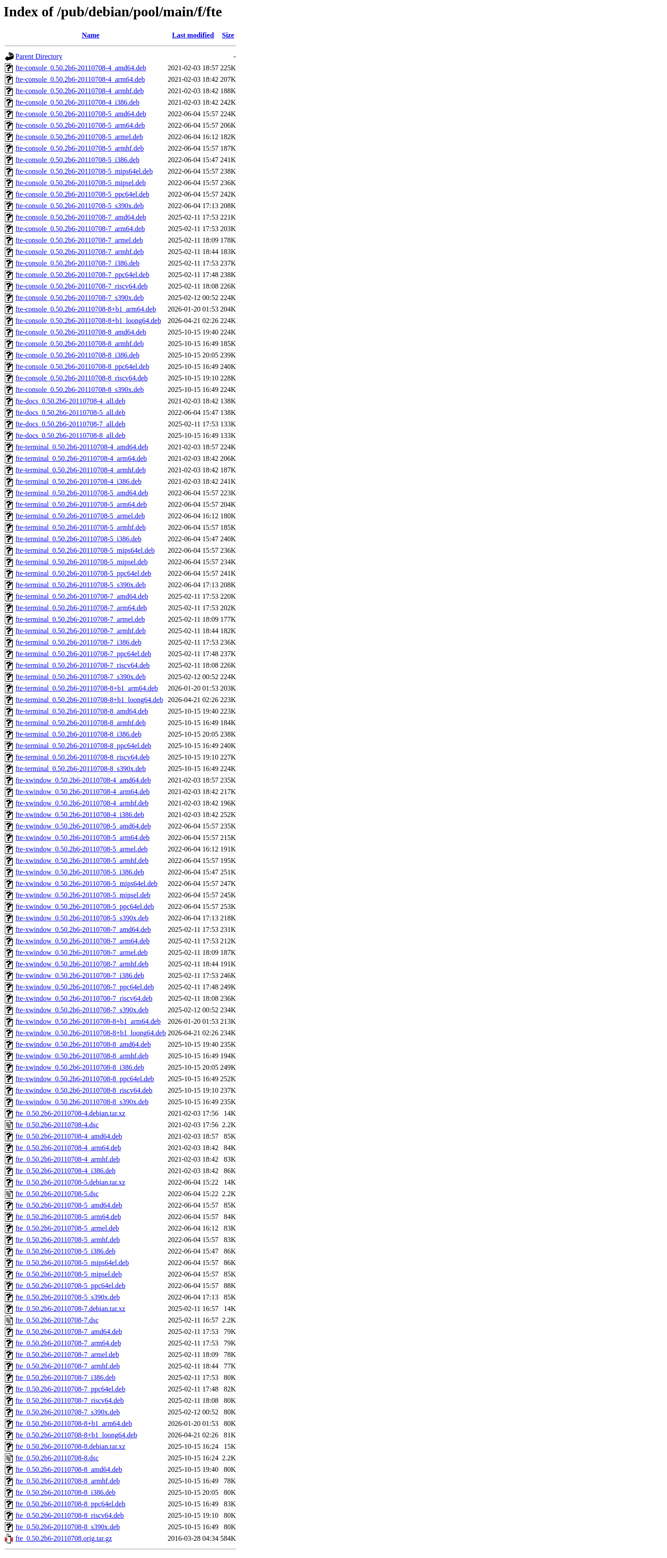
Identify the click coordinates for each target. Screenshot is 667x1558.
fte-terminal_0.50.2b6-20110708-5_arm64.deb (81, 504)
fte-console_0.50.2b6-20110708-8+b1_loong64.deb (88, 320)
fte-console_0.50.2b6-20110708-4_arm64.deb (80, 79)
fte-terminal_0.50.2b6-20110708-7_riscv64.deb (82, 665)
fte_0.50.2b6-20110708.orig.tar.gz (63, 1538)
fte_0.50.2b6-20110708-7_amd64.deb (68, 1331)
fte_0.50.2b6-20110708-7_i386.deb (65, 1377)
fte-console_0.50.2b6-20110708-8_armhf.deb (79, 343)
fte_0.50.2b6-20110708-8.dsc (57, 1458)
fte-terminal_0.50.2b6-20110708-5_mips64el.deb (85, 550)
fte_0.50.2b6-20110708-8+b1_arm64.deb (73, 1423)
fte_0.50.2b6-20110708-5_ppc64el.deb (70, 1285)
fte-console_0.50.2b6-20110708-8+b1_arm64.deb (85, 309)
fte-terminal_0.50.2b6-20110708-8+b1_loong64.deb (89, 699)
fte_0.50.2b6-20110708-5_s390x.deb (67, 1297)
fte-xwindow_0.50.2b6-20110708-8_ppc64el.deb (84, 1079)
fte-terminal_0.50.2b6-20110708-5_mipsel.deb (81, 562)
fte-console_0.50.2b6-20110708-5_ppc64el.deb (82, 194)
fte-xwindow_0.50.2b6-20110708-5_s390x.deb (81, 918)
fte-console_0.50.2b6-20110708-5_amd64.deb (80, 114)
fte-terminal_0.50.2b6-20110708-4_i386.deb (78, 481)
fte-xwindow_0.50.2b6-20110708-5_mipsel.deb (83, 895)
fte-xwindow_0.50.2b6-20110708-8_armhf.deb (81, 1056)
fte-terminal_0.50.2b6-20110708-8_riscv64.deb (82, 757)
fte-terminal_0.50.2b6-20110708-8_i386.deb (78, 734)
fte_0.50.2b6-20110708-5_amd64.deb (68, 1205)
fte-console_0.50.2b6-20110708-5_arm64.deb (80, 125)
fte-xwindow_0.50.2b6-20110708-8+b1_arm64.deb (88, 1021)
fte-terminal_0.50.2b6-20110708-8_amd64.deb (81, 711)
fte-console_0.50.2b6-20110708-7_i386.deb (77, 263)
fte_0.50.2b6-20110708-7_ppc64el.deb (70, 1389)
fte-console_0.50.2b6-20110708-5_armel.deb (79, 137)
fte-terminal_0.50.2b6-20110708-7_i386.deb (78, 642)
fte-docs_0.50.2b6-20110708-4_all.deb (70, 401)
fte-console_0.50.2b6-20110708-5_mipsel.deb (80, 182)
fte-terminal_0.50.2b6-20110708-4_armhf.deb (80, 470)
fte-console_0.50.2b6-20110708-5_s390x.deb (79, 205)
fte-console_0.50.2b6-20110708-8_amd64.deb (80, 332)
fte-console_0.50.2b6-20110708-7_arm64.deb (80, 228)
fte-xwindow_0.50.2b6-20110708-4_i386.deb (79, 814)
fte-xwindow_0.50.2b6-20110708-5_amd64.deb (83, 826)
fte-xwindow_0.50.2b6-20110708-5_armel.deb (81, 849)
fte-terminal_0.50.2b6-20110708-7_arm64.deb (81, 608)
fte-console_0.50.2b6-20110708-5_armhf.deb (79, 148)
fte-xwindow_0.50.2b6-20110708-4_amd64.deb (83, 780)
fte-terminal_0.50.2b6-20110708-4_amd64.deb (81, 447)
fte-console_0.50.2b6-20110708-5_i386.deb (77, 159)
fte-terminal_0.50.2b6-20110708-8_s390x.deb (80, 768)
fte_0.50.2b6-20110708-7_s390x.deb (67, 1412)
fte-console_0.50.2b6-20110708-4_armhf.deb (79, 91)
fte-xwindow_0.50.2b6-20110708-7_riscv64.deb (83, 998)
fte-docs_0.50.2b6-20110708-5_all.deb (70, 412)
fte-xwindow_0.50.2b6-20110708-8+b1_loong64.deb (90, 1033)
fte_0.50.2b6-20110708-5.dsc (57, 1193)
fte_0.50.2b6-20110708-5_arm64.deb (68, 1216)
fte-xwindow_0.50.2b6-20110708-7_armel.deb (81, 952)
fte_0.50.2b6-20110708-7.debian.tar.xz (70, 1308)
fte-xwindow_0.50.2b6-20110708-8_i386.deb (79, 1067)
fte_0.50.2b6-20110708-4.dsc (57, 1125)
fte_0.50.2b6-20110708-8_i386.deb (65, 1492)
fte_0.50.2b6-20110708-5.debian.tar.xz (70, 1182)
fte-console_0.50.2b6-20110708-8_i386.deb (77, 355)
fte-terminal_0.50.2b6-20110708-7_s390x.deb (80, 676)
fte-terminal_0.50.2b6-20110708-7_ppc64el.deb (83, 653)
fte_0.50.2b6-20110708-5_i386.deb (65, 1251)
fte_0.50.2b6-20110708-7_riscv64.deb (69, 1400)
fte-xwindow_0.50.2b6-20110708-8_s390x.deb (81, 1102)
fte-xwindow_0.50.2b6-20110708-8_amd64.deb (83, 1044)
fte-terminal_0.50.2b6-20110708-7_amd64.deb (81, 596)
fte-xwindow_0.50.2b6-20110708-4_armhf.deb (81, 803)
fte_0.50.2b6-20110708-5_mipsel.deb (68, 1274)
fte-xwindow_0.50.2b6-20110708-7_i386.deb (79, 975)
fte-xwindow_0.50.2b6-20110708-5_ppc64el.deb (84, 906)
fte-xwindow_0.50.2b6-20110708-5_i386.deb (79, 872)
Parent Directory (38, 56)
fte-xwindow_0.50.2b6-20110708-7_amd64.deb (83, 929)
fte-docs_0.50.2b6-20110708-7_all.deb (70, 424)
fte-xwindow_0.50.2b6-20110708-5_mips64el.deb (86, 883)
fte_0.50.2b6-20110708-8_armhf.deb (67, 1481)
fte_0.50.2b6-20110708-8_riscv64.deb (69, 1515)
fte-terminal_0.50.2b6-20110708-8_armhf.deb (80, 722)
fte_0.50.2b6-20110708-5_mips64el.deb (72, 1262)
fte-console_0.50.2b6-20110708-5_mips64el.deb (84, 171)
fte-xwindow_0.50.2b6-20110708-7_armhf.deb (81, 964)
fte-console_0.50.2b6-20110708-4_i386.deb (77, 102)
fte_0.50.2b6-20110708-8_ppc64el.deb (70, 1504)
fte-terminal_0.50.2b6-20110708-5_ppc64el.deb (83, 573)
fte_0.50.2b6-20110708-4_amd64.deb (68, 1136)
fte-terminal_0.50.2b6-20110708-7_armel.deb (80, 619)
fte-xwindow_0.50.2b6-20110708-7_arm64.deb (82, 941)
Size (228, 35)
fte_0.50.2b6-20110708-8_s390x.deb (67, 1527)
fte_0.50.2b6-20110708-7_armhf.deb (67, 1366)
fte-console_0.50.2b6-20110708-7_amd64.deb (80, 217)
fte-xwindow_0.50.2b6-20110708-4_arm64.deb (82, 791)
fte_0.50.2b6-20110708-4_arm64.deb (68, 1147)
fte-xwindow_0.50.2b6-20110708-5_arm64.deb (82, 837)
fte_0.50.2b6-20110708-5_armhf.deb (67, 1239)
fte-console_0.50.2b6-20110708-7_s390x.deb (79, 297)
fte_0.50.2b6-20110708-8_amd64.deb (68, 1469)
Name (90, 35)
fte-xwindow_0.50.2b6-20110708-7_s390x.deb (81, 1010)
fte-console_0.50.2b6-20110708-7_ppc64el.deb (82, 274)
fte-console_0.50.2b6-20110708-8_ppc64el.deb (82, 366)
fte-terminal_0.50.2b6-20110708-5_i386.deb (78, 539)
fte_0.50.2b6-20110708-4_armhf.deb (67, 1159)
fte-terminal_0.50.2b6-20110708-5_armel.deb (80, 516)
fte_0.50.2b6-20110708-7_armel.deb (67, 1354)
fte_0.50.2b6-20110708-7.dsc (57, 1320)
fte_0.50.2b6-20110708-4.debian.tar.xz (70, 1113)
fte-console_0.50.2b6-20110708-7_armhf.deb (79, 251)
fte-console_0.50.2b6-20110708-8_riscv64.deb (81, 378)
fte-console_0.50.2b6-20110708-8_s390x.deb (79, 389)
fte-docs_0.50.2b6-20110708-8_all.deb (70, 435)
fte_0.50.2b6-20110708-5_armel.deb (67, 1228)
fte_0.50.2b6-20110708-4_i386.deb (65, 1170)
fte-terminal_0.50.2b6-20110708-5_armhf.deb (80, 527)
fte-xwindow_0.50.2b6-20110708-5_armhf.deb (81, 860)
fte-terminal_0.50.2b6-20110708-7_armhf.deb (80, 631)
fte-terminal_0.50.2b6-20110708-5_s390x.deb (80, 585)
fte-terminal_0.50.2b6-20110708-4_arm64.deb (81, 458)
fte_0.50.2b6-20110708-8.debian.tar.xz (70, 1446)
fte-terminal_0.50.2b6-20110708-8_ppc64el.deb (83, 745)
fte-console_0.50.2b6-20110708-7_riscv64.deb (81, 286)
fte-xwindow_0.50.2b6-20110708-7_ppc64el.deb (84, 987)
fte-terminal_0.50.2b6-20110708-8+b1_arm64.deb (86, 688)
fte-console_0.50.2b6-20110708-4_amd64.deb (80, 68)
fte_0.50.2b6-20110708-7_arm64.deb (68, 1343)
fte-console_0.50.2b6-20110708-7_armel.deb (79, 240)
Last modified (193, 35)
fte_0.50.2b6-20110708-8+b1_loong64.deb (76, 1435)
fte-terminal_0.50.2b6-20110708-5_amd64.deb (81, 493)
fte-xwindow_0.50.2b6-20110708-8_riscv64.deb (83, 1090)
